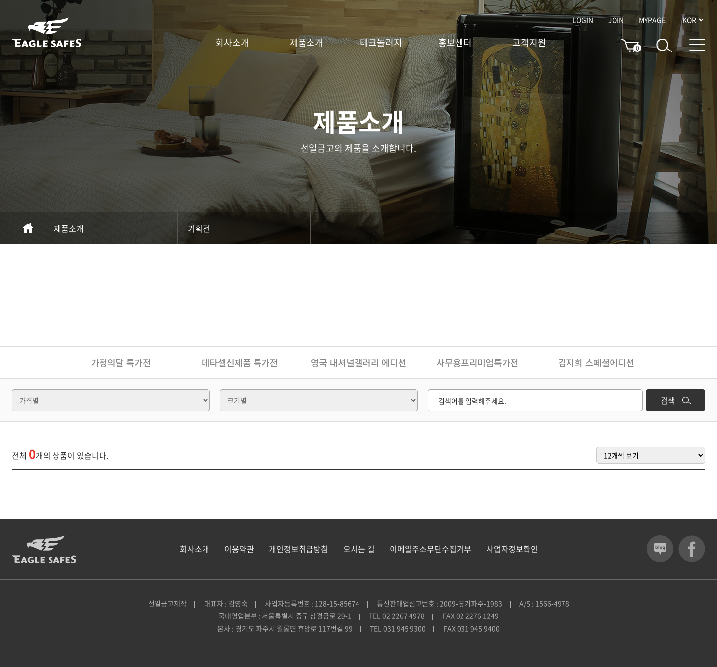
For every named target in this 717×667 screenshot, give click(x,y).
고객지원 (529, 42)
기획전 (244, 228)
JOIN (616, 20)
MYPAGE (652, 20)
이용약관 (239, 549)
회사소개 (232, 42)
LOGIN (582, 20)
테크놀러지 (381, 42)
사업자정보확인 (512, 549)
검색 (676, 400)
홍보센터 (455, 42)
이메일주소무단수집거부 (430, 549)
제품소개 (306, 42)
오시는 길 (359, 549)
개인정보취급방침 (298, 549)
